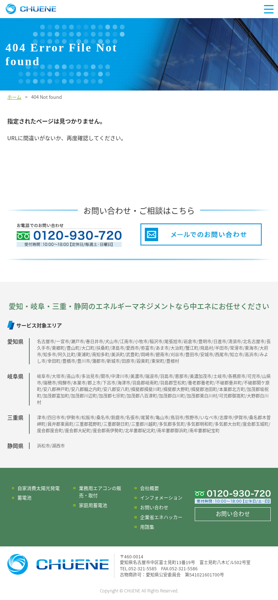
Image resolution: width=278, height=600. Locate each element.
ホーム (14, 96)
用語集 (147, 526)
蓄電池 (24, 497)
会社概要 (149, 487)
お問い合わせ (154, 507)
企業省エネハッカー (161, 516)
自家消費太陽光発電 (38, 487)
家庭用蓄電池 (93, 505)
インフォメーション (161, 497)
